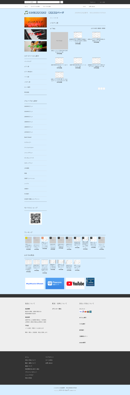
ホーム (26, 6)
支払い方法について (30, 360)
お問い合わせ (91, 6)
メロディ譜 (56, 17)
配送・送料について (30, 363)
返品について (28, 366)
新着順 (103, 28)
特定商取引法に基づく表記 (32, 369)
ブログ (83, 6)
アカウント (92, 2)
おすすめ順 (94, 28)
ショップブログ (29, 375)
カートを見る (49, 360)
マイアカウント (50, 357)
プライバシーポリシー (31, 372)
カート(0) (101, 2)
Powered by (65, 390)
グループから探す (46, 6)
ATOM (30, 378)
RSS (26, 378)
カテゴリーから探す (34, 6)
